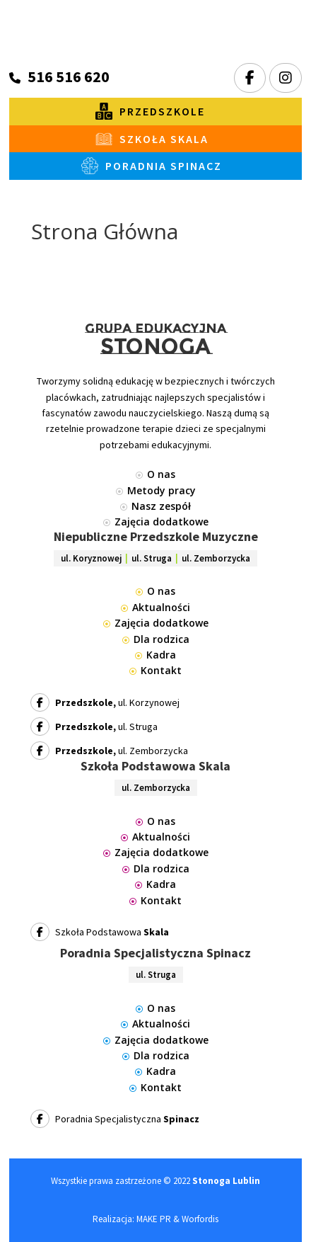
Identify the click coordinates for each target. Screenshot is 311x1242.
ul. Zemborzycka (109, 750)
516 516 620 (69, 76)
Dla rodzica (155, 639)
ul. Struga (94, 726)
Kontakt (155, 670)
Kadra (155, 654)
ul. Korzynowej (105, 702)
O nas (155, 474)
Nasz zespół (155, 506)
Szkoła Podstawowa (99, 931)
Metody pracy (156, 490)
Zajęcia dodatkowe (156, 521)
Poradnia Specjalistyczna (114, 1118)
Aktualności (155, 607)
